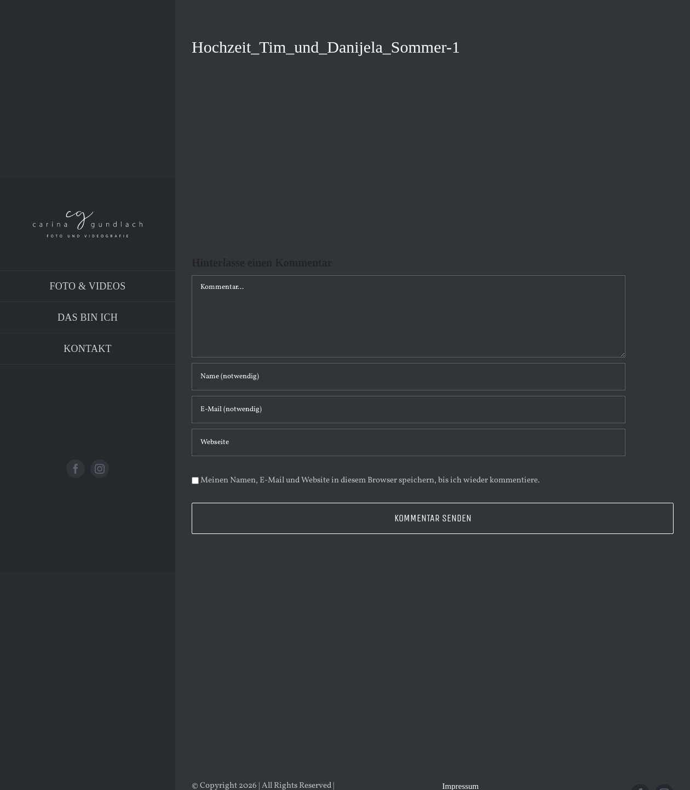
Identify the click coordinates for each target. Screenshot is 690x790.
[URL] (408, 442)
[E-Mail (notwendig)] (408, 409)
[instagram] (99, 468)
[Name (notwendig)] (408, 376)
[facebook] (75, 468)
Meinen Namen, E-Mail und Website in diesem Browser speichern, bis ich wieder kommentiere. (370, 480)
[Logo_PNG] (87, 215)
